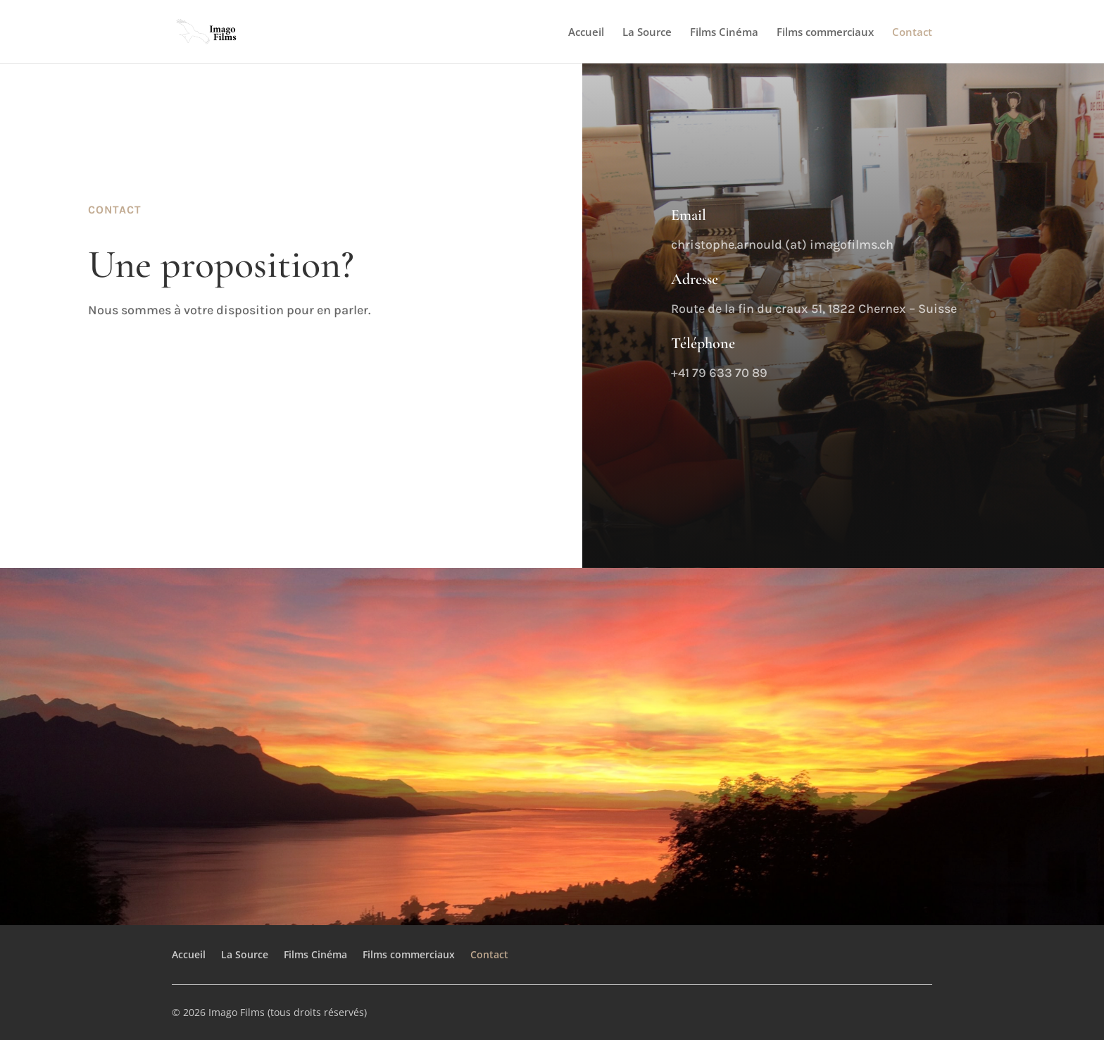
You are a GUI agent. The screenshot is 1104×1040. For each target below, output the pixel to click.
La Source (647, 33)
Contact (912, 33)
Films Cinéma (724, 33)
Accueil (586, 33)
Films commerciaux (825, 33)
